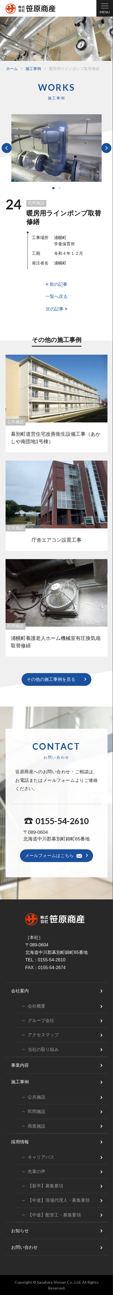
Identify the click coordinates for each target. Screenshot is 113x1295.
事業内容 (20, 1065)
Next (106, 148)
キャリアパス (41, 1157)
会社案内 (20, 990)
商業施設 (36, 1126)
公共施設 (15, 421)
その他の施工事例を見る (51, 679)
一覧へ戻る (56, 296)
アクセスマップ (43, 1034)
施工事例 (33, 68)
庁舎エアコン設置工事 (56, 540)
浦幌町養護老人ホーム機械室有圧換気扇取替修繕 (56, 641)
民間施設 (36, 203)
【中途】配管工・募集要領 (54, 1215)
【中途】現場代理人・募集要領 (59, 1200)
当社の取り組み (43, 1049)
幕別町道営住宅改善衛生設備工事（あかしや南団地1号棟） (56, 437)
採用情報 (20, 1142)
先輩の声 (36, 1171)
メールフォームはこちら (49, 855)
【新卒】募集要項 (45, 1186)
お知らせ (20, 1230)
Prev (7, 148)
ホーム (12, 68)
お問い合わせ (24, 1247)
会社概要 (36, 1006)
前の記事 (56, 284)
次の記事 (56, 309)
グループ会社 (41, 1020)
